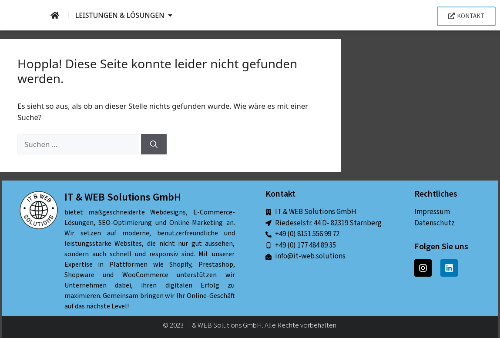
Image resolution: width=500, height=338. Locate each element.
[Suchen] (154, 144)
